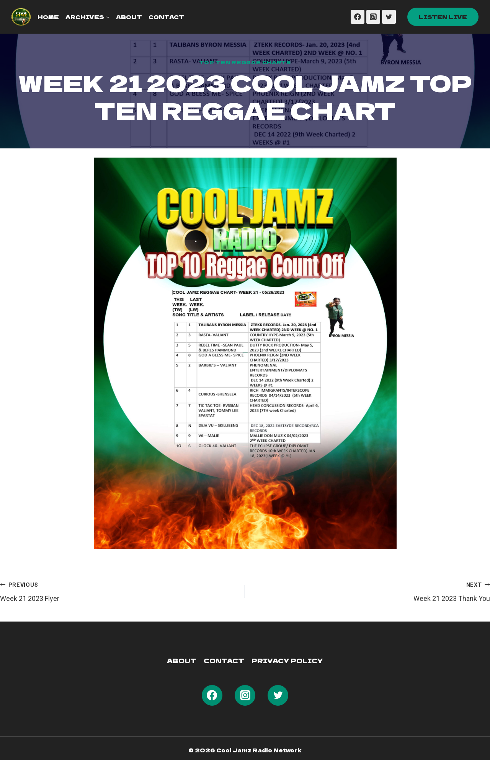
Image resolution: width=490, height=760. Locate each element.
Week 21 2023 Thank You (371, 591)
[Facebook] (357, 17)
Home (48, 17)
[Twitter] (389, 17)
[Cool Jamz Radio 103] (21, 17)
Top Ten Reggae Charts (245, 62)
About (129, 17)
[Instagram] (373, 17)
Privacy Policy (287, 660)
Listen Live (443, 17)
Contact (166, 17)
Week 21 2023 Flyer (119, 591)
